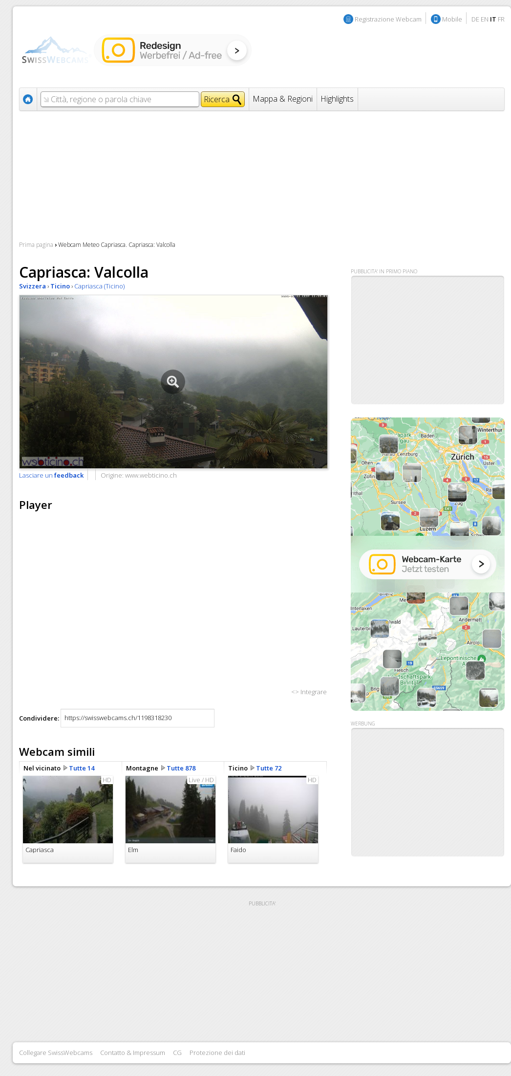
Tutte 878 (181, 768)
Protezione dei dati (217, 1052)
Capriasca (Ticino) (99, 286)
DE (475, 19)
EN (485, 19)
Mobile (452, 19)
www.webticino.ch (151, 475)
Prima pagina (36, 245)
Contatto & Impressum (132, 1052)
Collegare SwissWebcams (55, 1052)
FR (501, 19)
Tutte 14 (81, 768)
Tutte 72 (268, 768)
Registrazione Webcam (388, 19)
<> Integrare (309, 691)
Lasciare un (51, 475)
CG (177, 1052)
